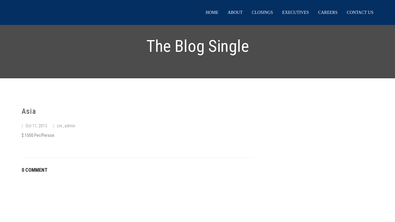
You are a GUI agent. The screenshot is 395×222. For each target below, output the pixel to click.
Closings (262, 12)
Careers (328, 12)
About (235, 12)
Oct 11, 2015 (36, 125)
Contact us (360, 12)
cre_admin (66, 125)
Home (212, 12)
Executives (295, 12)
